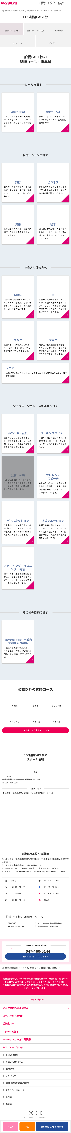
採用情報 (10, 1097)
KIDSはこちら (42, 3)
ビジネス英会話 (43, 982)
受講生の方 (10, 1069)
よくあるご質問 (12, 1055)
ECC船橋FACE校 (35, 17)
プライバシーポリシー (15, 1090)
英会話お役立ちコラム (14, 1062)
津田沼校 (12, 923)
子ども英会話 (58, 982)
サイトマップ (11, 1076)
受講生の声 (59, 31)
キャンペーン (17, 43)
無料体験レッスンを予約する (52, 1127)
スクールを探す (60, 3)
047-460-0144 (12, 782)
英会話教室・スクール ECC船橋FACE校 (39, 11)
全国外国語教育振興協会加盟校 (17, 1083)
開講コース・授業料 (12, 31)
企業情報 (10, 1104)
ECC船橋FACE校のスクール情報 (35, 757)
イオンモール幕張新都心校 (50, 923)
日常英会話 (30, 982)
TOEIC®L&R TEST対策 (13, 985)
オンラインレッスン (50, 3)
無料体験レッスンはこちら (35, 956)
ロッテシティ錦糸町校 (48, 926)
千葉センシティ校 (16, 926)
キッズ (12, 1125)
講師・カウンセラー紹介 (35, 31)
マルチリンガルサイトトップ (35, 730)
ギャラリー (53, 43)
